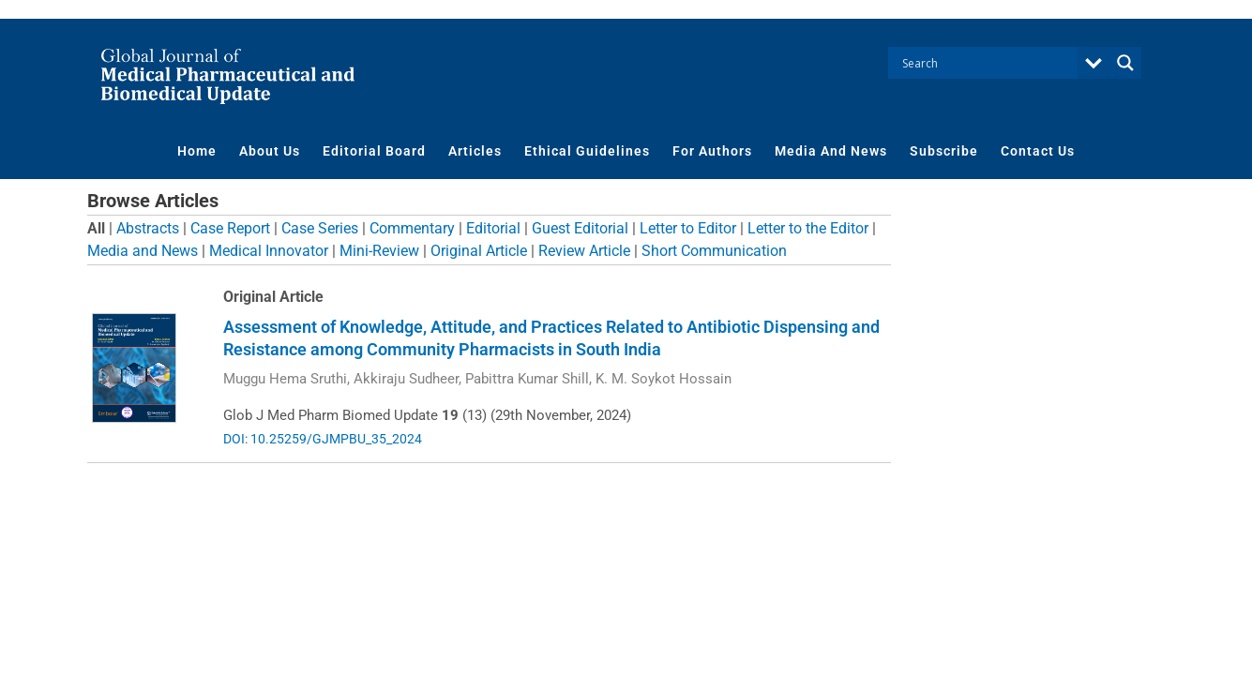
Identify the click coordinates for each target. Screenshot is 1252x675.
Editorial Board (374, 150)
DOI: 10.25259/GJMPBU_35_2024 (322, 438)
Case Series (319, 228)
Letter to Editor (688, 228)
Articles (475, 150)
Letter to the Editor (807, 228)
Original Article (478, 251)
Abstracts (147, 228)
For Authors (712, 150)
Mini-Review (379, 251)
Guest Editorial (580, 228)
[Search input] (987, 63)
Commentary (412, 228)
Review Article (584, 251)
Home (197, 150)
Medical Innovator (268, 251)
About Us (269, 150)
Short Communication (714, 251)
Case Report (230, 228)
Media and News (142, 251)
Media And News (831, 150)
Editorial (493, 228)
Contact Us (1038, 150)
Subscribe (944, 150)
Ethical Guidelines (587, 150)
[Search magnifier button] (1125, 63)
